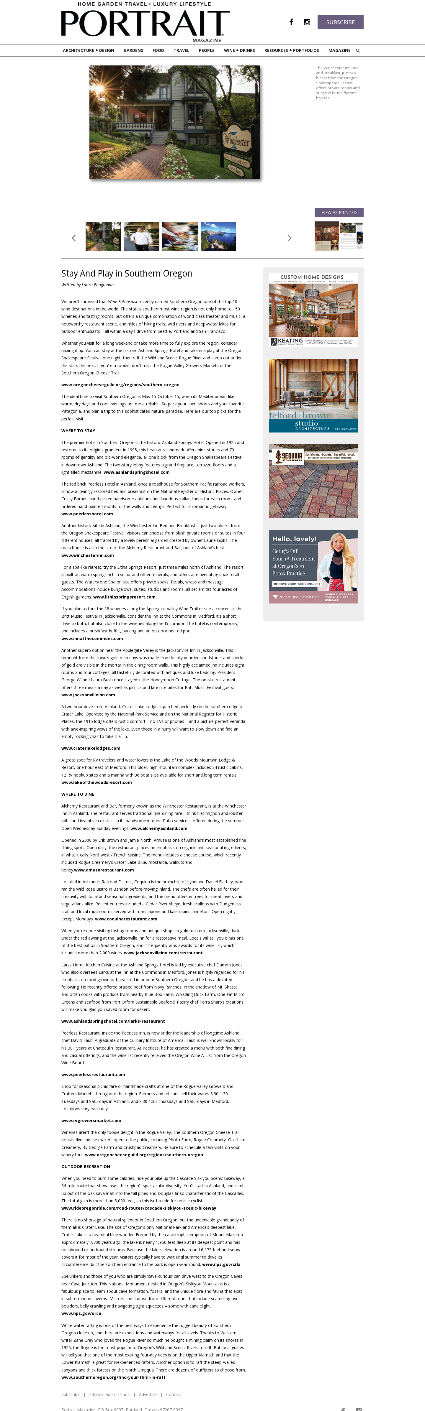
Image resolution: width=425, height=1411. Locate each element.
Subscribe (340, 22)
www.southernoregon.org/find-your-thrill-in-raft (113, 1377)
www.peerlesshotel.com (87, 514)
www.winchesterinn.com (87, 555)
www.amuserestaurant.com (104, 870)
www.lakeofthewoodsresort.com (96, 782)
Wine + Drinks (239, 50)
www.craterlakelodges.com (90, 748)
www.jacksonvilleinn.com (88, 695)
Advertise (148, 1394)
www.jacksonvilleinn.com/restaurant (163, 953)
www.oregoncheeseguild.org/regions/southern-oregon (120, 384)
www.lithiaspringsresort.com (124, 597)
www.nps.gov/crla (221, 1264)
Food (158, 50)
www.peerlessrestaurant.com (93, 1074)
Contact (173, 1394)
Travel (181, 50)
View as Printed (339, 212)
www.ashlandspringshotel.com (137, 472)
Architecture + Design (88, 50)
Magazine (339, 50)
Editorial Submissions (109, 1394)
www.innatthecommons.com (92, 638)
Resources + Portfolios (291, 50)
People (207, 50)
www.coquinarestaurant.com (126, 919)
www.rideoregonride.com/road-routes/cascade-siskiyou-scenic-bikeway (138, 1208)
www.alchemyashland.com (158, 828)
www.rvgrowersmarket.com (91, 1120)
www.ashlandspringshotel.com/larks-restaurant (113, 1021)
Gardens (133, 50)
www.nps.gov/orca (81, 1313)
